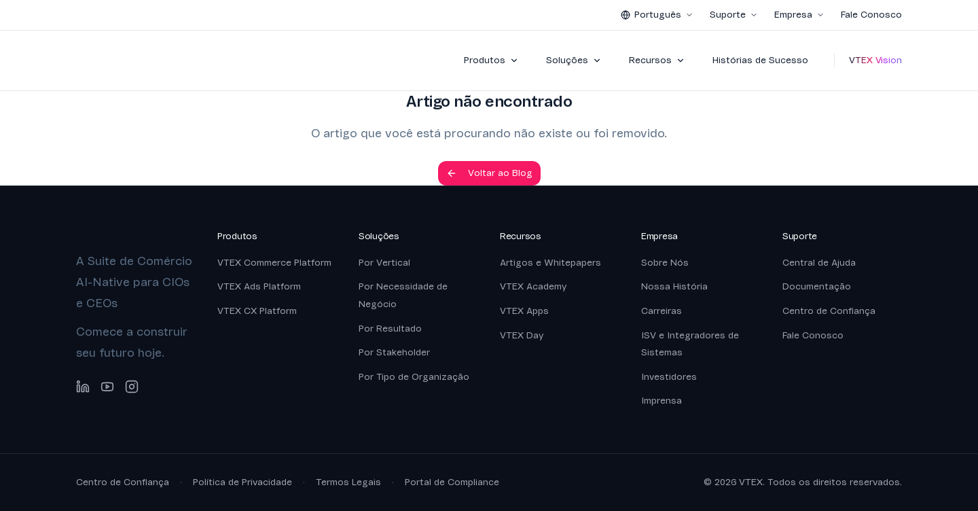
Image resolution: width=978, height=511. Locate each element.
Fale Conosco (871, 14)
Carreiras (661, 311)
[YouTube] (107, 386)
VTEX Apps (524, 311)
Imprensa (661, 400)
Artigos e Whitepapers (550, 262)
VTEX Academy (533, 286)
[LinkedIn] (83, 386)
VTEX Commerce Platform (274, 262)
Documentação (816, 286)
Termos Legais (348, 482)
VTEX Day (521, 335)
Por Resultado (390, 328)
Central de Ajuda (819, 262)
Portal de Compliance (452, 482)
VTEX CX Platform (257, 311)
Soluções (574, 60)
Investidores (669, 377)
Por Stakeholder (394, 352)
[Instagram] (132, 386)
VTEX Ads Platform (259, 286)
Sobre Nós (665, 262)
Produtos (491, 60)
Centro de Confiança (828, 311)
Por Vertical (384, 262)
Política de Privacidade (242, 482)
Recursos (657, 60)
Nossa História (674, 286)
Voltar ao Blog (489, 173)
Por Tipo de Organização (414, 377)
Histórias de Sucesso (760, 60)
